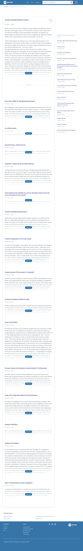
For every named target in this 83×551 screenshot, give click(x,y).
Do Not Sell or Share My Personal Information (32, 536)
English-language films (8, 516)
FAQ (4, 530)
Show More (28, 73)
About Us (5, 526)
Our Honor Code (26, 530)
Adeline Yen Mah (39, 518)
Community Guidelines (28, 528)
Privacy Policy (26, 532)
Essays (27, 2)
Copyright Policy (26, 527)
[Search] (71, 3)
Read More (28, 116)
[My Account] (77, 2)
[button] (50, 21)
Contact (5, 528)
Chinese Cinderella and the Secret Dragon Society (45, 516)
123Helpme (6, 6)
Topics (32, 2)
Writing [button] (37, 2)
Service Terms (26, 534)
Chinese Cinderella (7, 518)
